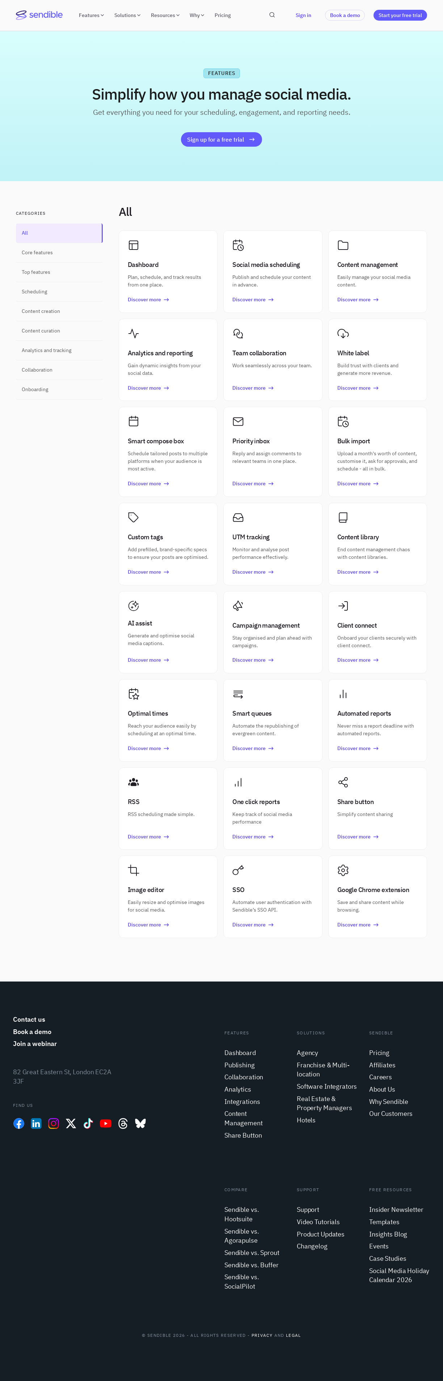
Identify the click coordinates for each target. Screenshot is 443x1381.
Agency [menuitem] (307, 1053)
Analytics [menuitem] (237, 1089)
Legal (293, 1335)
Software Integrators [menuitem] (327, 1086)
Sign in (303, 15)
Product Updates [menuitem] (321, 1234)
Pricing (223, 15)
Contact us (29, 1019)
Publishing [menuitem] (239, 1065)
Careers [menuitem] (380, 1077)
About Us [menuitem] (382, 1089)
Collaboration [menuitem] (243, 1077)
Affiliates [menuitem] (382, 1065)
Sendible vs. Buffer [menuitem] (251, 1265)
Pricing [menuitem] (379, 1053)
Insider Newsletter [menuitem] (396, 1209)
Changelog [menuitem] (312, 1246)
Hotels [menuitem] (306, 1120)
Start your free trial (400, 15)
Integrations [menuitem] (242, 1101)
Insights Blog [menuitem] (388, 1234)
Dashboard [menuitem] (240, 1053)
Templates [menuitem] (384, 1222)
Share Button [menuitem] (243, 1135)
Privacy (262, 1335)
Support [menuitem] (308, 1209)
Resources (166, 15)
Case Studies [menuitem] (387, 1258)
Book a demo (345, 15)
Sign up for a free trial (221, 139)
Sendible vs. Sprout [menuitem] (251, 1252)
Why (198, 15)
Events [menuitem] (379, 1246)
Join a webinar (35, 1043)
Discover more (149, 299)
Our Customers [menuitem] (391, 1113)
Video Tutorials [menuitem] (318, 1222)
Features (92, 15)
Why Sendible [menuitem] (388, 1101)
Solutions (128, 15)
